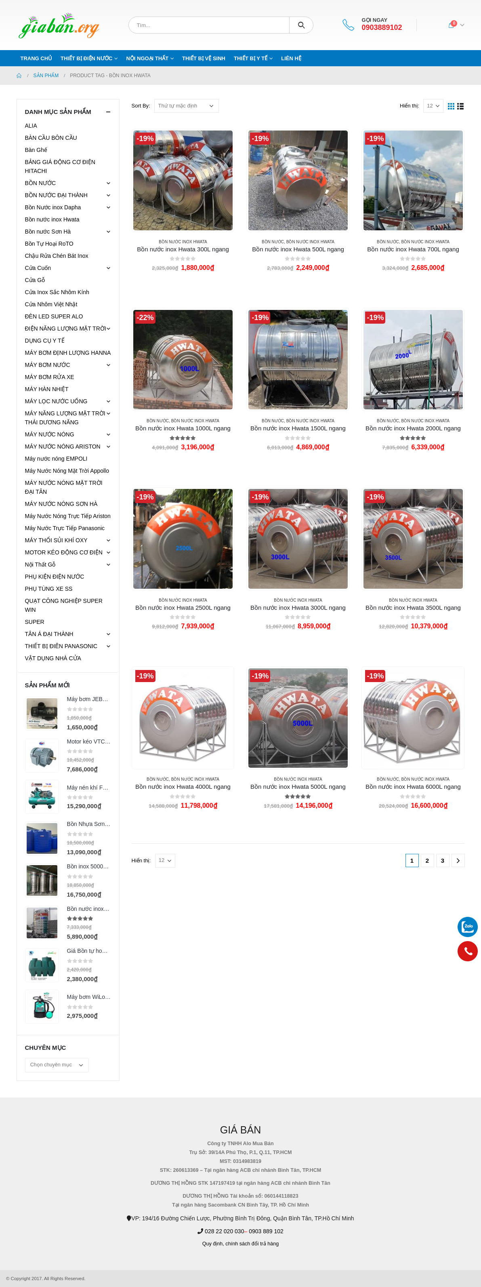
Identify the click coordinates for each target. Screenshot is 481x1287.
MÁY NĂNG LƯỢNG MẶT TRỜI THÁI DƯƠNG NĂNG (65, 417)
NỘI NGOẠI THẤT (147, 58)
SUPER (34, 622)
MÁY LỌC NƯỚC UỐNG (56, 401)
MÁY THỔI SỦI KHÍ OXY (56, 540)
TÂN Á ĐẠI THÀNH (49, 634)
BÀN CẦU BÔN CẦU (51, 138)
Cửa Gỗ (35, 280)
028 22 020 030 (224, 1231)
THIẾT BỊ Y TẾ (250, 58)
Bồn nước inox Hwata (183, 242)
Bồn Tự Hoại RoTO (49, 243)
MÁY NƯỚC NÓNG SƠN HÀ (61, 504)
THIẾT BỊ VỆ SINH (203, 58)
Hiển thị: (409, 106)
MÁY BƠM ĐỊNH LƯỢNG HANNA (68, 353)
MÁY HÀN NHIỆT (47, 389)
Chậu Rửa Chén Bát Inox (56, 256)
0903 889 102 (266, 1231)
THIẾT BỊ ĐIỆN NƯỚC (86, 58)
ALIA (31, 125)
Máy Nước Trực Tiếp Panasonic (65, 528)
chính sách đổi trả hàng (252, 1244)
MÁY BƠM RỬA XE (49, 377)
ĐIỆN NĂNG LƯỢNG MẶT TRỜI (65, 328)
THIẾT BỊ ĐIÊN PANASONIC (61, 646)
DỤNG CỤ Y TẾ (45, 340)
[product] (183, 180)
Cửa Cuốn (38, 268)
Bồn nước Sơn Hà (48, 231)
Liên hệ (291, 58)
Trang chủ (37, 58)
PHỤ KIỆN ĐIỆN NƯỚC (54, 576)
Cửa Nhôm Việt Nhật (51, 304)
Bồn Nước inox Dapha (53, 207)
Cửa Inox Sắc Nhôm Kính (57, 292)
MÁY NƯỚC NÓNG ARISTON (63, 446)
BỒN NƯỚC (273, 242)
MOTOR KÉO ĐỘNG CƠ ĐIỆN (64, 552)
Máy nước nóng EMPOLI (56, 458)
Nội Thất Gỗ (40, 564)
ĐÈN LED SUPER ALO (54, 316)
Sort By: (141, 106)
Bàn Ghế (36, 150)
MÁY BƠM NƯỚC (47, 365)
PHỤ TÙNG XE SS (49, 589)
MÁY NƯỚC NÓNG (49, 434)
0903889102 (381, 28)
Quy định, (213, 1244)
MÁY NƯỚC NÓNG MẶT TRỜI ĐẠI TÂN (64, 487)
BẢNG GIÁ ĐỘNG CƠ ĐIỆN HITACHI (60, 166)
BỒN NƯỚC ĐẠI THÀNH (56, 195)
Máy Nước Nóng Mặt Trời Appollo (67, 471)
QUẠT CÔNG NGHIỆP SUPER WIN (64, 605)
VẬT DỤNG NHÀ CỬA (53, 658)
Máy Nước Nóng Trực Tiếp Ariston (68, 516)
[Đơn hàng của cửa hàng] (186, 106)
